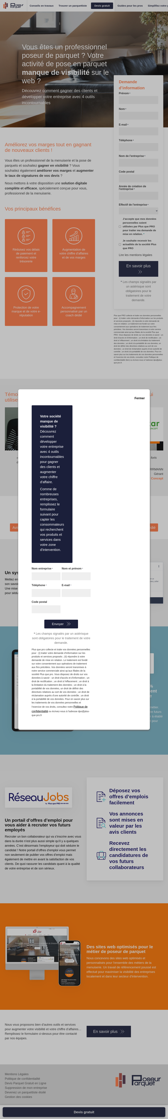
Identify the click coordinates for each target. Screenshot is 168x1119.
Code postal (39, 601)
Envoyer (58, 624)
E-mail (66, 585)
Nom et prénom (72, 568)
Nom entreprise (42, 568)
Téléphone (39, 585)
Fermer (139, 398)
